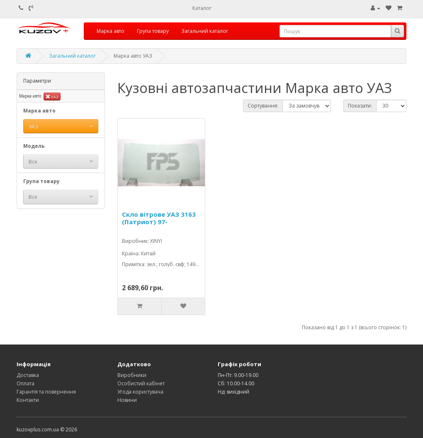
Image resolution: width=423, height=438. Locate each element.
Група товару (153, 30)
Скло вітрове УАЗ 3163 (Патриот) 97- (159, 218)
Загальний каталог (204, 30)
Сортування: (263, 105)
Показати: (360, 105)
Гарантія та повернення (46, 391)
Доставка (28, 375)
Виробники (131, 375)
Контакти (28, 400)
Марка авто (110, 30)
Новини (127, 400)
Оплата (25, 383)
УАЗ (52, 96)
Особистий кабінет (141, 383)
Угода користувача (140, 391)
